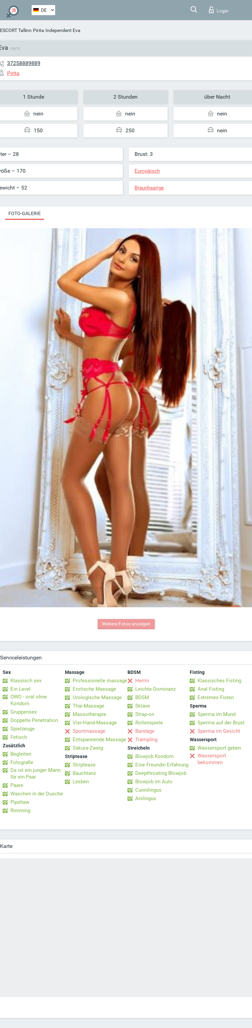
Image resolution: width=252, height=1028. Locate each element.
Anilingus (145, 798)
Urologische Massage (97, 697)
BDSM (142, 697)
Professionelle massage (100, 681)
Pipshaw (19, 802)
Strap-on (144, 714)
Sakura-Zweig (88, 748)
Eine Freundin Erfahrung (161, 765)
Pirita (38, 30)
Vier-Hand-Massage (95, 723)
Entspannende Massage (99, 739)
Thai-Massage (88, 706)
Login (218, 9)
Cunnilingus (148, 790)
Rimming (20, 811)
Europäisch (147, 171)
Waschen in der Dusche (36, 794)
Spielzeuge (22, 729)
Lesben (81, 782)
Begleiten (20, 754)
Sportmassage (89, 731)
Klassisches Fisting (219, 681)
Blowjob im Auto (154, 782)
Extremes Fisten (215, 697)
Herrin (142, 681)
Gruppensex (23, 712)
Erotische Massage (94, 689)
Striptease (84, 765)
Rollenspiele (149, 723)
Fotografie (21, 762)
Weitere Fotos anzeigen (126, 623)
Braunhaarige (149, 188)
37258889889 (23, 63)
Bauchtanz (84, 773)
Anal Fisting (210, 689)
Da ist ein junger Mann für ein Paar (35, 773)
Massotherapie (89, 714)
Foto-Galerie (24, 213)
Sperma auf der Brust (221, 723)
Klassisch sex (25, 681)
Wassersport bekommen (211, 759)
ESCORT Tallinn (16, 30)
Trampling (146, 739)
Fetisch (18, 737)
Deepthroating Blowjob (160, 773)
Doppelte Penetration (34, 720)
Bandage (144, 731)
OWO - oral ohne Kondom (28, 700)
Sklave (142, 706)
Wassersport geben (219, 748)
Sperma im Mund (216, 714)
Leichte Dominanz (155, 689)
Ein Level (20, 689)
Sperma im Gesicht (218, 731)
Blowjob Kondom (154, 756)
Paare (16, 785)
